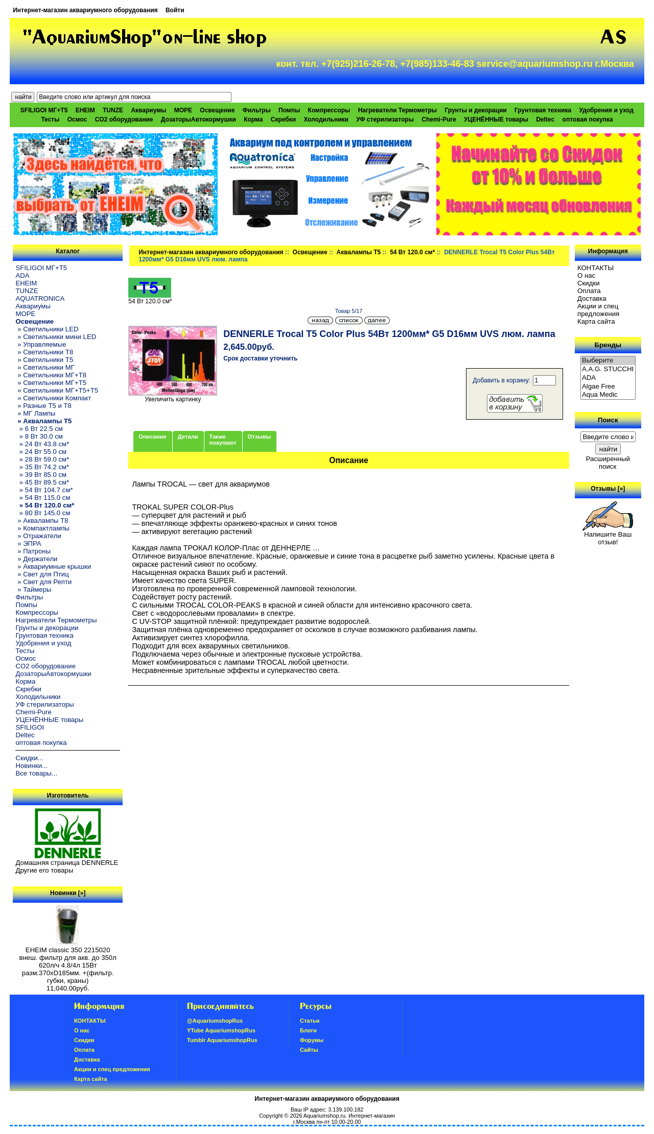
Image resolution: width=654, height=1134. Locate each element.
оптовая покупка (588, 119)
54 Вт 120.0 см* (412, 252)
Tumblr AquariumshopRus (222, 1040)
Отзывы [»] (608, 488)
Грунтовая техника (543, 110)
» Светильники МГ (45, 367)
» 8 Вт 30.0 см (38, 436)
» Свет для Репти (43, 582)
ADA (22, 275)
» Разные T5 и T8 (43, 405)
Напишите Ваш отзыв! (607, 535)
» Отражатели (38, 536)
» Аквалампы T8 (41, 520)
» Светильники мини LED (55, 337)
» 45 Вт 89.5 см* (42, 482)
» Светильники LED (46, 329)
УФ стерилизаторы (385, 119)
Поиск (608, 420)
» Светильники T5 (44, 360)
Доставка (591, 298)
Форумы (311, 1040)
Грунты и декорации (475, 110)
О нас (586, 275)
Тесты (50, 119)
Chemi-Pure (439, 119)
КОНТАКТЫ (595, 268)
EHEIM (85, 110)
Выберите (608, 360)
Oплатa (589, 291)
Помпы (289, 110)
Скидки (588, 283)
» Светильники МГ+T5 (50, 383)
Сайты (309, 1050)
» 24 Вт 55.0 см (40, 451)
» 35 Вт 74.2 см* (42, 467)
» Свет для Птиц (41, 574)
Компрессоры (329, 110)
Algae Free (608, 386)
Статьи (309, 1021)
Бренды (608, 345)
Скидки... (29, 758)
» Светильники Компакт (53, 398)
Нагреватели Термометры (397, 110)
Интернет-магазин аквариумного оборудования (85, 10)
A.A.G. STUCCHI (608, 369)
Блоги (308, 1030)
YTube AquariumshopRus (221, 1030)
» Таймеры (33, 589)
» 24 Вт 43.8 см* (42, 444)
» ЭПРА (28, 543)
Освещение (310, 252)
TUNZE (113, 110)
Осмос (77, 119)
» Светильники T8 (44, 352)
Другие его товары (44, 870)
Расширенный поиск (608, 462)
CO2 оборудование (124, 119)
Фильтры (257, 110)
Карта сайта (596, 321)
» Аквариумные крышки (53, 566)
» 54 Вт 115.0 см (42, 497)
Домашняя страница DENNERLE (66, 862)
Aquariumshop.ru (324, 1116)
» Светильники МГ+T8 (50, 375)
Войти (175, 10)
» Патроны (33, 551)
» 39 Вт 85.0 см (40, 474)
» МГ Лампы (35, 413)
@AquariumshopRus (215, 1021)
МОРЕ (183, 110)
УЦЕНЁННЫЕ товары (496, 119)
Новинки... (31, 765)
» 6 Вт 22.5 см (38, 428)
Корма (253, 119)
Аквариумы (148, 110)
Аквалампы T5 (359, 252)
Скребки (283, 119)
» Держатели (36, 559)
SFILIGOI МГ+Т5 (43, 110)
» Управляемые (40, 344)
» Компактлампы (42, 528)
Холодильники (325, 119)
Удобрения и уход (606, 110)
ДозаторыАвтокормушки (198, 119)
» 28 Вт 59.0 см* (42, 459)
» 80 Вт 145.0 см (42, 513)
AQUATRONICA (39, 298)
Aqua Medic (608, 395)
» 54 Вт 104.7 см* (44, 490)
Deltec (545, 119)
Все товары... (36, 773)
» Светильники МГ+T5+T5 (56, 390)
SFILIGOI (29, 727)
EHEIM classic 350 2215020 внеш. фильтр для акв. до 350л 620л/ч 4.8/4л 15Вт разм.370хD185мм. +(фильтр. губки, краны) (67, 962)
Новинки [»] (67, 893)
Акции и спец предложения (598, 310)
